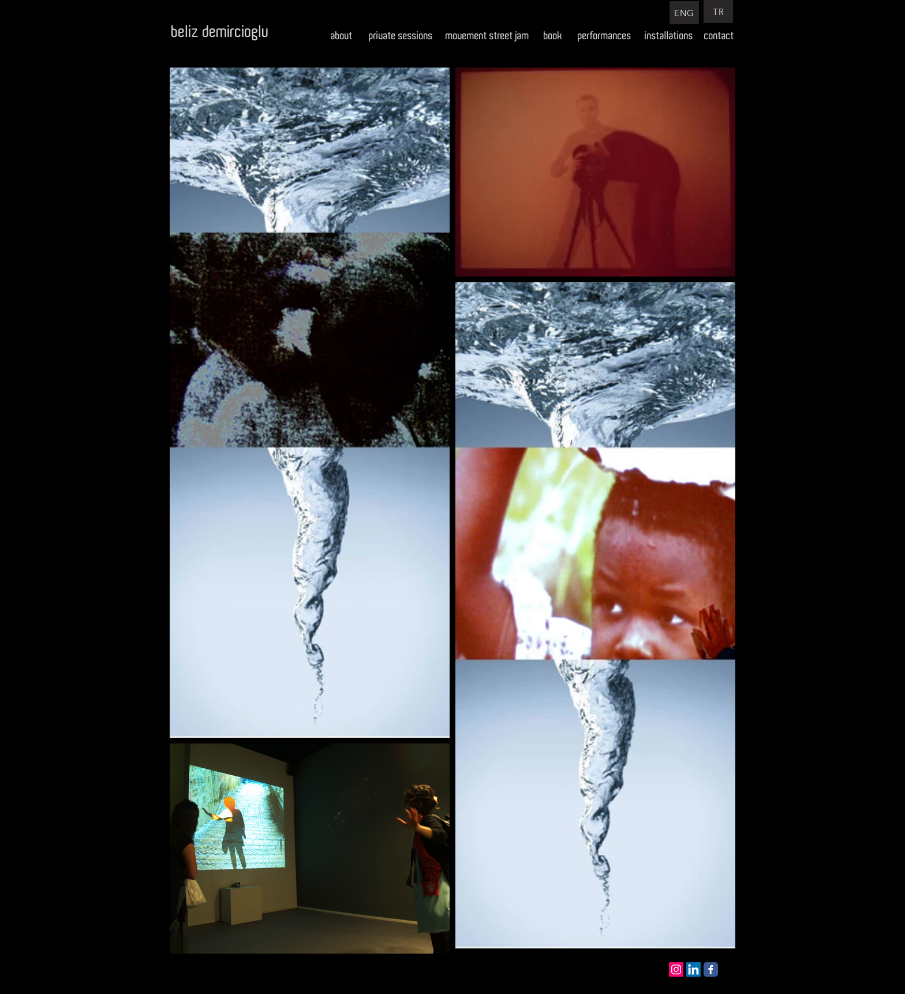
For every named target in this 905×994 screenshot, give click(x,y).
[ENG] (684, 12)
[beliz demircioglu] (220, 32)
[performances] (604, 35)
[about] (341, 35)
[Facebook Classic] (711, 969)
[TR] (718, 11)
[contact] (719, 35)
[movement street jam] (487, 35)
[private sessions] (400, 35)
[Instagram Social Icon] (676, 969)
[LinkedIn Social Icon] (693, 969)
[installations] (669, 35)
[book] (553, 35)
